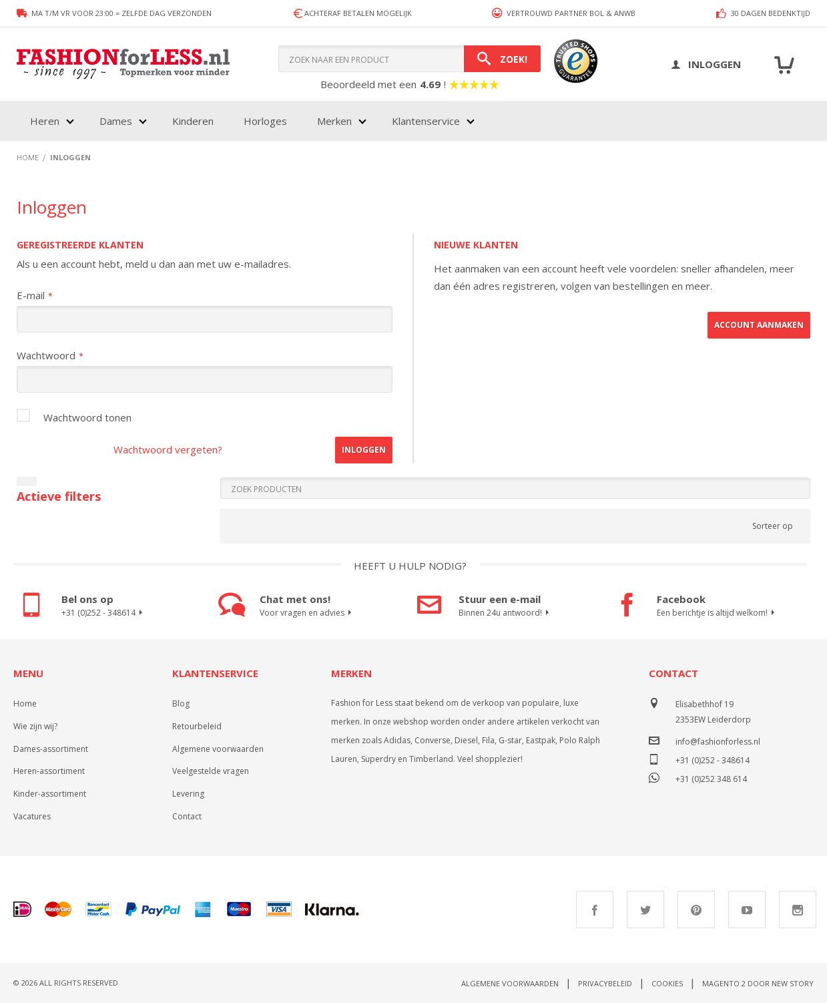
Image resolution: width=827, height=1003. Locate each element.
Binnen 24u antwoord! (506, 613)
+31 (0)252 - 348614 (103, 613)
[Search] (502, 58)
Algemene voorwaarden (218, 749)
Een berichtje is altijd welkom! (717, 613)
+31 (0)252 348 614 (711, 777)
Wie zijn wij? (35, 726)
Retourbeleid (197, 726)
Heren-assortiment (49, 771)
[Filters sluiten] (27, 481)
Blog (181, 703)
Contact (187, 816)
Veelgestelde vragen (210, 771)
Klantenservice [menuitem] (426, 121)
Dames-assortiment (50, 749)
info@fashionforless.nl (717, 741)
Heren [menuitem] (44, 121)
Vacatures (32, 816)
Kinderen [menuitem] (193, 121)
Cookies (667, 983)
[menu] (251, 121)
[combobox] (409, 58)
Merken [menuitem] (334, 121)
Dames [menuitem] (115, 121)
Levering (188, 793)
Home (25, 703)
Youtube (747, 909)
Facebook (594, 909)
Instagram (797, 909)
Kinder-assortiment (49, 793)
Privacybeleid (605, 983)
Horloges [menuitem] (265, 121)
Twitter (645, 909)
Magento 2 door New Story (758, 983)
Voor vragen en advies (307, 613)
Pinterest (696, 909)
